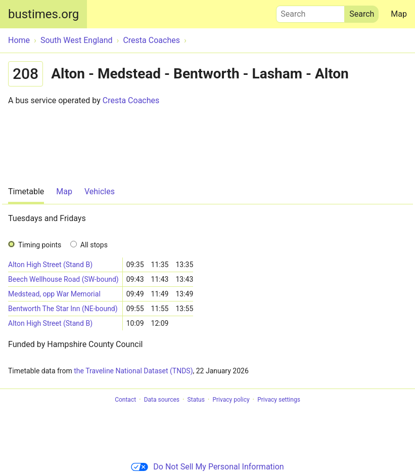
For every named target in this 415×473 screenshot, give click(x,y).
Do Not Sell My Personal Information (207, 466)
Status (196, 399)
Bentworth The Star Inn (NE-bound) (63, 309)
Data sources (161, 399)
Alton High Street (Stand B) (50, 265)
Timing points (39, 245)
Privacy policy (230, 399)
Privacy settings (278, 399)
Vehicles (99, 191)
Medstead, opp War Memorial (54, 294)
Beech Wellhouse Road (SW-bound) (63, 279)
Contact (125, 399)
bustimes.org (43, 14)
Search (310, 12)
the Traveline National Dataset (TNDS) (133, 371)
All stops (94, 245)
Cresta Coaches (131, 100)
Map (399, 14)
